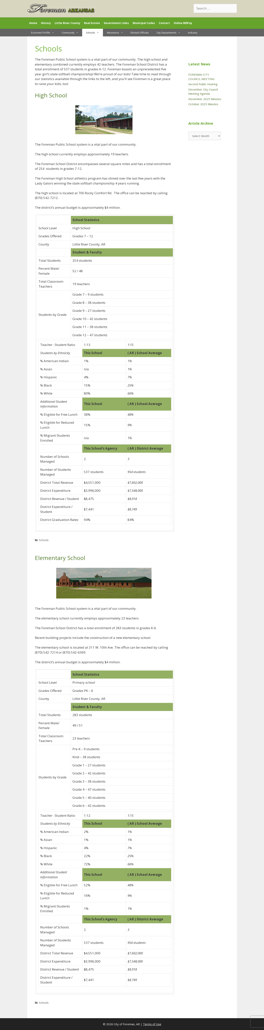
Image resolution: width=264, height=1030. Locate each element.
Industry (192, 32)
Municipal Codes (144, 23)
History (46, 23)
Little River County (67, 23)
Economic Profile (44, 32)
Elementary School (60, 558)
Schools (94, 32)
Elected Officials (140, 32)
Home (33, 23)
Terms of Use (152, 1024)
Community (72, 32)
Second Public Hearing (202, 84)
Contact (164, 23)
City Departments (170, 32)
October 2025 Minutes (203, 104)
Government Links (116, 23)
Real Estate (92, 23)
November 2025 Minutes (204, 99)
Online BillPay (183, 23)
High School (51, 95)
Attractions (117, 32)
